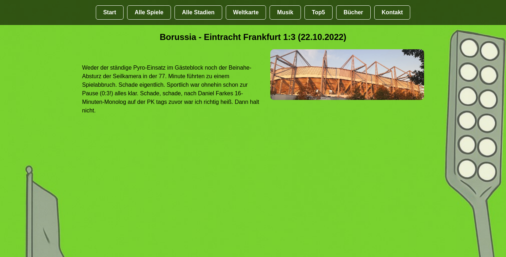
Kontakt (392, 12)
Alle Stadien (198, 12)
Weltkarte (246, 12)
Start (109, 12)
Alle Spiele (149, 12)
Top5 (318, 12)
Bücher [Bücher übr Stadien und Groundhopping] (353, 12)
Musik (285, 12)
